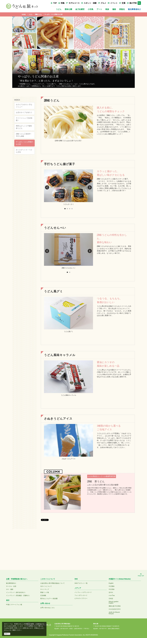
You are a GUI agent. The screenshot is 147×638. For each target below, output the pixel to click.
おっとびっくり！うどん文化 (24, 151)
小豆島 (90, 9)
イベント (114, 3)
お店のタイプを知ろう (24, 112)
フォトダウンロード (81, 595)
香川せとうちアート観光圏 (48, 598)
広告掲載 (43, 595)
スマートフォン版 (16, 604)
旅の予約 (133, 3)
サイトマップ (44, 589)
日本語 (111, 598)
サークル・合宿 (11, 586)
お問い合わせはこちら (47, 607)
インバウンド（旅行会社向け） (16, 592)
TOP (55, 3)
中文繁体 (111, 586)
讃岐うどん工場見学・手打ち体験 (24, 135)
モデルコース (74, 3)
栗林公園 (68, 9)
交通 (123, 3)
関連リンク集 (44, 592)
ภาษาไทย (112, 595)
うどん (58, 9)
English (111, 583)
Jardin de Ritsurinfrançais (114, 612)
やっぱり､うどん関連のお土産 (24, 143)
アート (99, 9)
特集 (63, 3)
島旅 (107, 9)
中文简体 (111, 589)
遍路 (114, 9)
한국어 (111, 592)
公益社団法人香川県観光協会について (52, 583)
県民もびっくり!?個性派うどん (24, 127)
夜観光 (122, 9)
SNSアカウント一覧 (81, 583)
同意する (7, 634)
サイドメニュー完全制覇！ (24, 119)
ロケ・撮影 (9, 589)
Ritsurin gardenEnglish (113, 602)
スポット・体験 (90, 3)
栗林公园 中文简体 (115, 606)
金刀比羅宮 (80, 9)
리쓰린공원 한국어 (115, 609)
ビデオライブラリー (81, 598)
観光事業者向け (134, 9)
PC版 (7, 604)
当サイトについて (46, 586)
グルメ (103, 3)
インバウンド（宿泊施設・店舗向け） (18, 595)
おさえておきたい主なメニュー (24, 106)
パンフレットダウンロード (83, 592)
